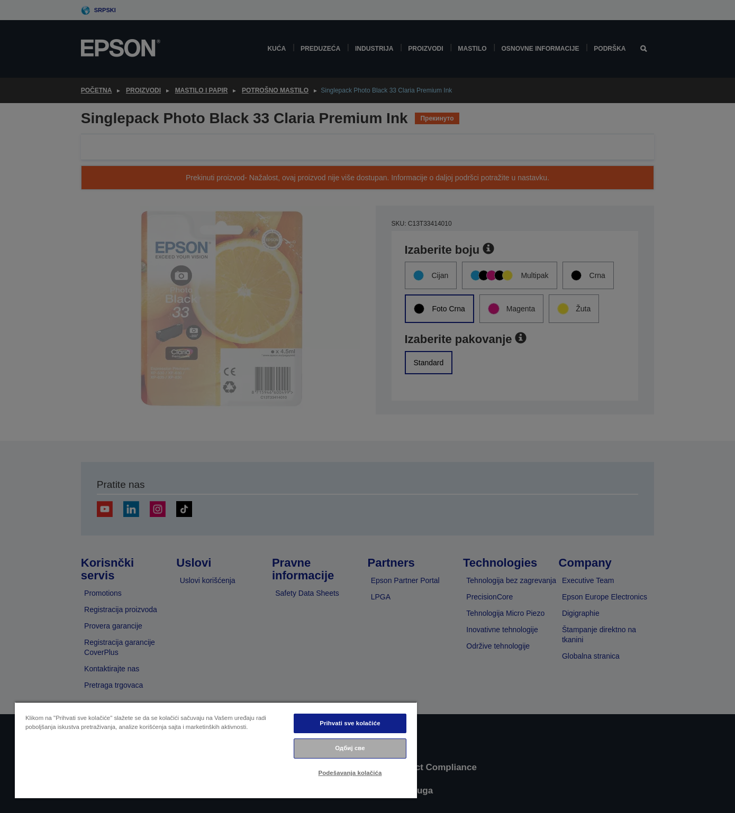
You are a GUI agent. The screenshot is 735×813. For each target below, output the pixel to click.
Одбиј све (350, 748)
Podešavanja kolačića (350, 773)
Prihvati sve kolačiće (350, 723)
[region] (216, 749)
